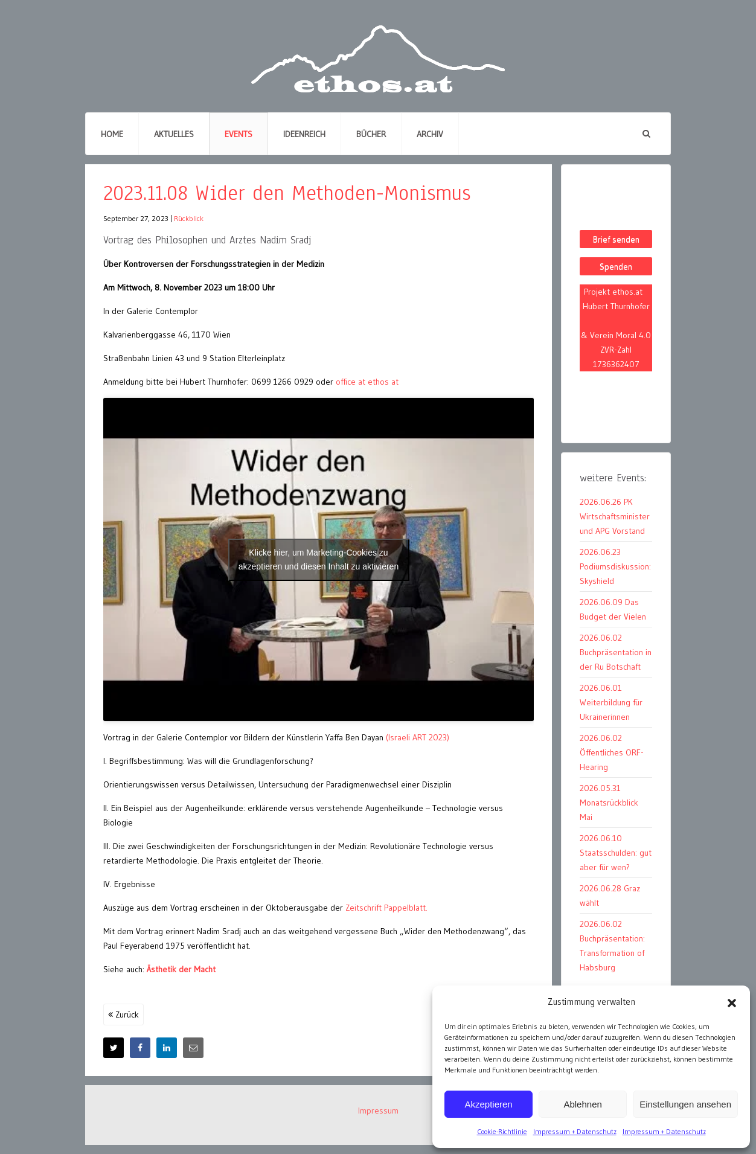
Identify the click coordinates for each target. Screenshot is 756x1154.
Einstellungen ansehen (685, 1104)
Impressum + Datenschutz (575, 1131)
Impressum (378, 1110)
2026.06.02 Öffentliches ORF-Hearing (612, 752)
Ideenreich (304, 134)
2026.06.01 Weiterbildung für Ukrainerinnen (611, 702)
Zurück (123, 1014)
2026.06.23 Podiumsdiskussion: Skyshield (615, 566)
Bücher (371, 134)
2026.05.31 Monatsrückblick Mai (609, 802)
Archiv (430, 134)
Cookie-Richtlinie (502, 1131)
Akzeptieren (488, 1104)
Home (112, 134)
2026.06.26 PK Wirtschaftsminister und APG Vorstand (615, 516)
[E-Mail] (193, 1047)
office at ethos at (366, 381)
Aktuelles (174, 134)
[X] (113, 1047)
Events (238, 134)
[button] (732, 1002)
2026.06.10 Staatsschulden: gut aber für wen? (616, 853)
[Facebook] (140, 1047)
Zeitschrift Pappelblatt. (386, 907)
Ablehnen (582, 1104)
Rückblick (188, 218)
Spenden (616, 266)
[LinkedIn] (166, 1047)
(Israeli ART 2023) (417, 737)
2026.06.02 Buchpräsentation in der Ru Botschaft (616, 652)
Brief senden (616, 239)
